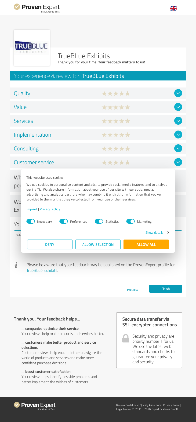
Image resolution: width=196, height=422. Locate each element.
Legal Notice (123, 409)
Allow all (146, 244)
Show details (154, 232)
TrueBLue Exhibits (41, 270)
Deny (49, 244)
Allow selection (98, 244)
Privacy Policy (50, 209)
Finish (165, 288)
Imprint (32, 209)
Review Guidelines (127, 405)
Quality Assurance (150, 405)
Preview (132, 289)
